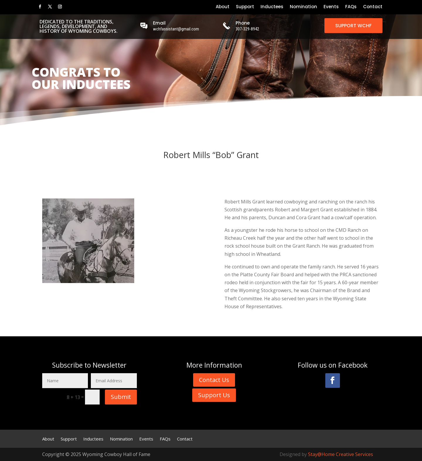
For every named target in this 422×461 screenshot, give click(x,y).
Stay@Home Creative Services (340, 454)
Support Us (214, 395)
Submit (121, 397)
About (222, 7)
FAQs (351, 7)
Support (245, 7)
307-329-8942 (247, 29)
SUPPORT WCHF (353, 25)
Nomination (303, 7)
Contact (372, 7)
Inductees (272, 7)
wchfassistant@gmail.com (176, 29)
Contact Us (214, 380)
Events (331, 7)
